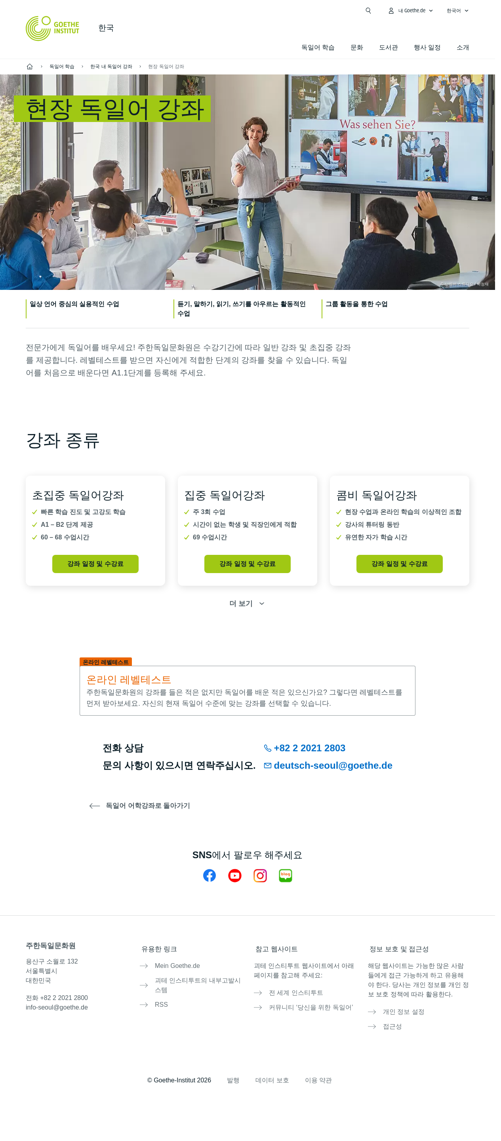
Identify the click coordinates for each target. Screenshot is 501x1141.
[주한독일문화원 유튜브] (235, 875)
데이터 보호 (272, 1072)
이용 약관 (318, 1072)
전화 (57, 997)
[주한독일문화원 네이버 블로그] (285, 875)
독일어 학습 (318, 47)
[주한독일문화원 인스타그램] (260, 875)
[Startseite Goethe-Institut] (52, 28)
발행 (233, 1072)
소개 (463, 47)
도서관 (388, 47)
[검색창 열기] (368, 11)
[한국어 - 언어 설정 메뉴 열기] (457, 11)
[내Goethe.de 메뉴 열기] (410, 11)
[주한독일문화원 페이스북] (209, 875)
